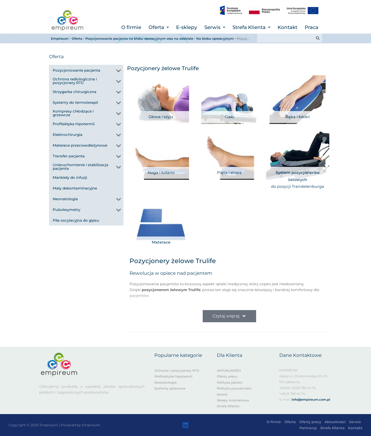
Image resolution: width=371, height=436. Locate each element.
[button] (158, 27)
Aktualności (335, 422)
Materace (161, 242)
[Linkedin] (185, 425)
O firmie (131, 27)
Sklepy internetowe (233, 400)
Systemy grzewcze (169, 388)
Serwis (214, 27)
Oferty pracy (227, 376)
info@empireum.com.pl (310, 399)
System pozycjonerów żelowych (298, 176)
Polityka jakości (230, 382)
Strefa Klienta (251, 27)
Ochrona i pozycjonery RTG (176, 370)
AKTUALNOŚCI (229, 370)
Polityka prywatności (234, 388)
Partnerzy (308, 428)
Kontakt (287, 27)
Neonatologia (165, 382)
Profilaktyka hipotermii (173, 376)
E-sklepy (186, 27)
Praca (311, 27)
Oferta (159, 27)
